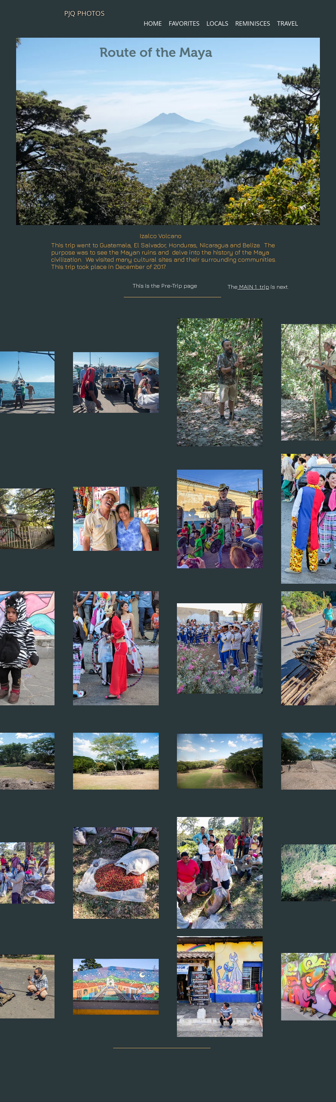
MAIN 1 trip (253, 286)
